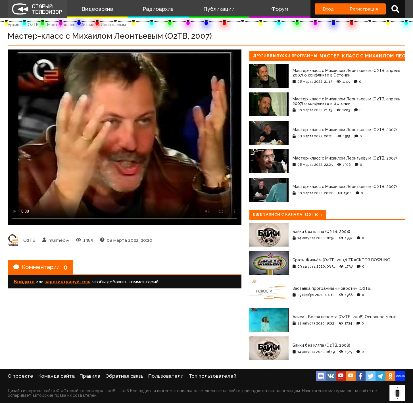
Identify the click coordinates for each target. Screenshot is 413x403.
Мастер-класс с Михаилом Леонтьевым (86, 24)
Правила (90, 376)
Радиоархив (158, 9)
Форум (279, 9)
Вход (328, 9)
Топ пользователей (212, 376)
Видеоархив (97, 9)
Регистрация (364, 9)
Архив (13, 24)
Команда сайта (56, 376)
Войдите (24, 281)
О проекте (20, 376)
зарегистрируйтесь (67, 281)
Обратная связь (124, 376)
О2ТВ (33, 24)
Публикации (219, 9)
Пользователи (165, 376)
